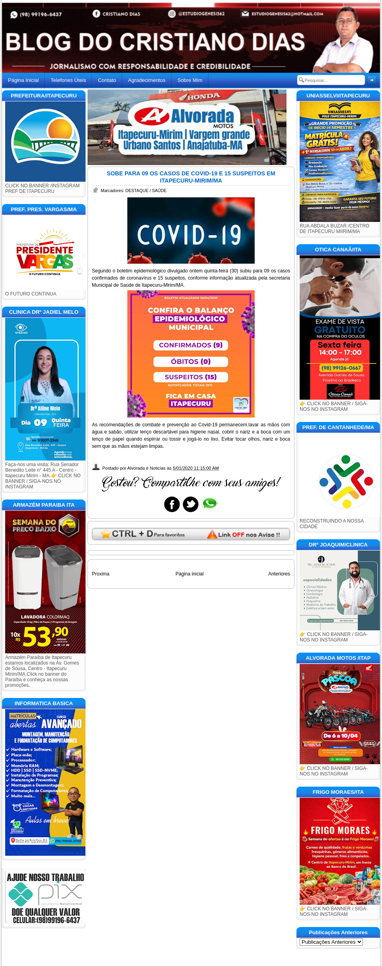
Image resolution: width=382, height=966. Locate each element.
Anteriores (279, 574)
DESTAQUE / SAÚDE (145, 190)
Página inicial (189, 574)
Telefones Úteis (68, 80)
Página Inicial (23, 80)
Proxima (100, 574)
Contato (107, 80)
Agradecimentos (147, 80)
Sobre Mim (190, 80)
